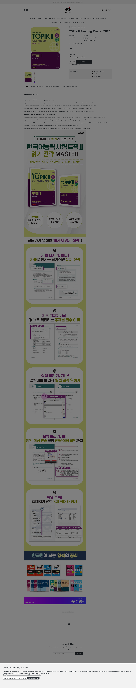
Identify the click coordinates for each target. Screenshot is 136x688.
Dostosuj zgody (22, 678)
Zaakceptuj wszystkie (33, 678)
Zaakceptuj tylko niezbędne (10, 678)
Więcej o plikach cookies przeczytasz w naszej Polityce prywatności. (22, 675)
